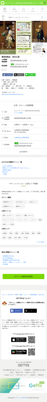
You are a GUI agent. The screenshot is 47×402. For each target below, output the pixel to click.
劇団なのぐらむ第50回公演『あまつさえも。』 (17, 168)
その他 (12, 224)
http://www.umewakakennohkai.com (12, 94)
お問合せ (33, 375)
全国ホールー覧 (30, 372)
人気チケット (33, 202)
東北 (11, 233)
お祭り (5, 224)
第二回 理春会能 (8, 258)
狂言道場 (5, 264)
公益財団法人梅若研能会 (21, 137)
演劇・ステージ (28, 215)
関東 (16, 233)
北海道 (5, 233)
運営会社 (41, 375)
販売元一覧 (19, 372)
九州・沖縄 (17, 237)
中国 (4, 237)
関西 (39, 233)
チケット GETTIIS (21, 398)
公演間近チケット (8, 206)
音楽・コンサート (8, 215)
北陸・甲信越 (25, 233)
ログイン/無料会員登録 (23, 276)
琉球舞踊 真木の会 (8, 256)
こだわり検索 (40, 242)
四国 (9, 237)
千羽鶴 (5, 174)
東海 (33, 233)
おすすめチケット (21, 202)
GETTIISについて (22, 375)
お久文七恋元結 (7, 166)
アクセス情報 (18, 113)
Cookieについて (9, 375)
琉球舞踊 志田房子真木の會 (11, 260)
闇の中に (5, 172)
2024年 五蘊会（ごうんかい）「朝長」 (15, 262)
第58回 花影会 (7, 170)
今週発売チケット (8, 202)
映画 (40, 220)
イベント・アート (22, 220)
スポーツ (18, 215)
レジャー (33, 220)
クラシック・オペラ (8, 220)
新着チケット (20, 206)
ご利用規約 (27, 370)
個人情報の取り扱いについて (12, 370)
